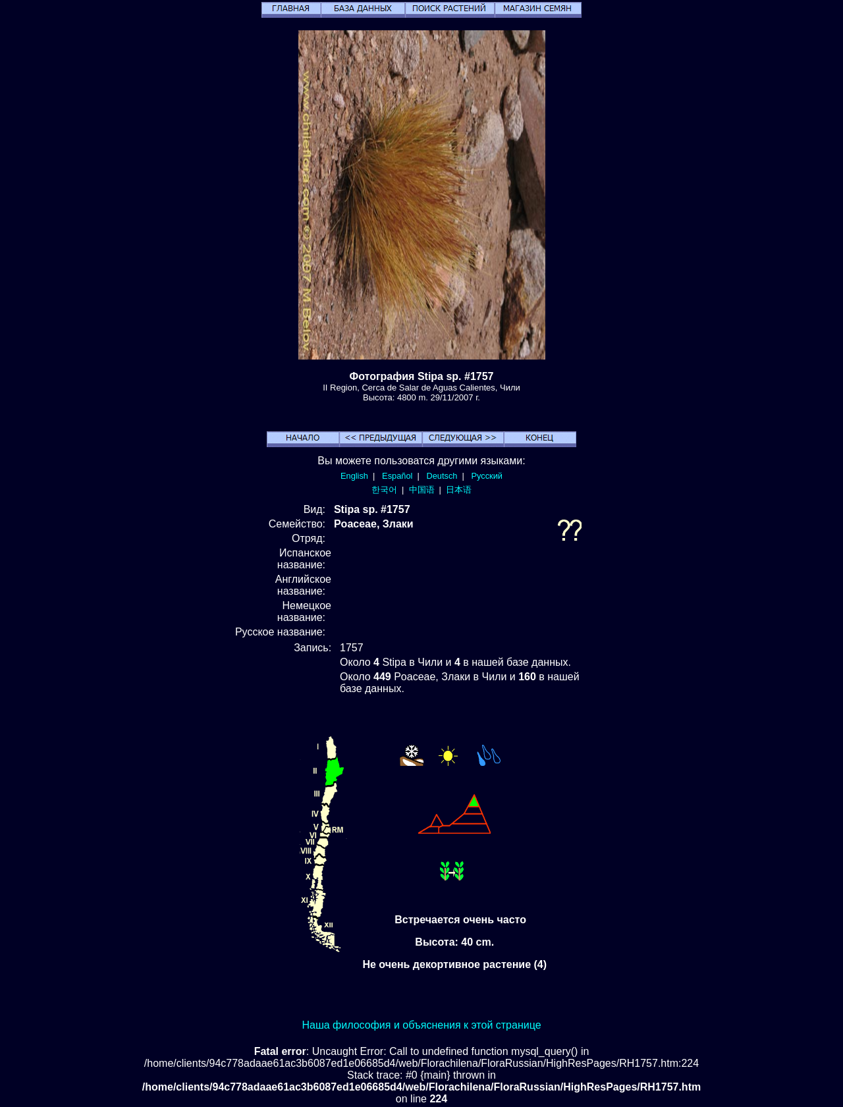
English (354, 476)
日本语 (459, 490)
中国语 (422, 490)
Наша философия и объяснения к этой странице (421, 1025)
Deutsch (441, 476)
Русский (487, 476)
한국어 (384, 490)
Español (397, 476)
